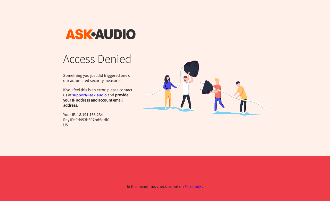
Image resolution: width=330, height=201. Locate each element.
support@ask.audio (89, 94)
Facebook (193, 186)
